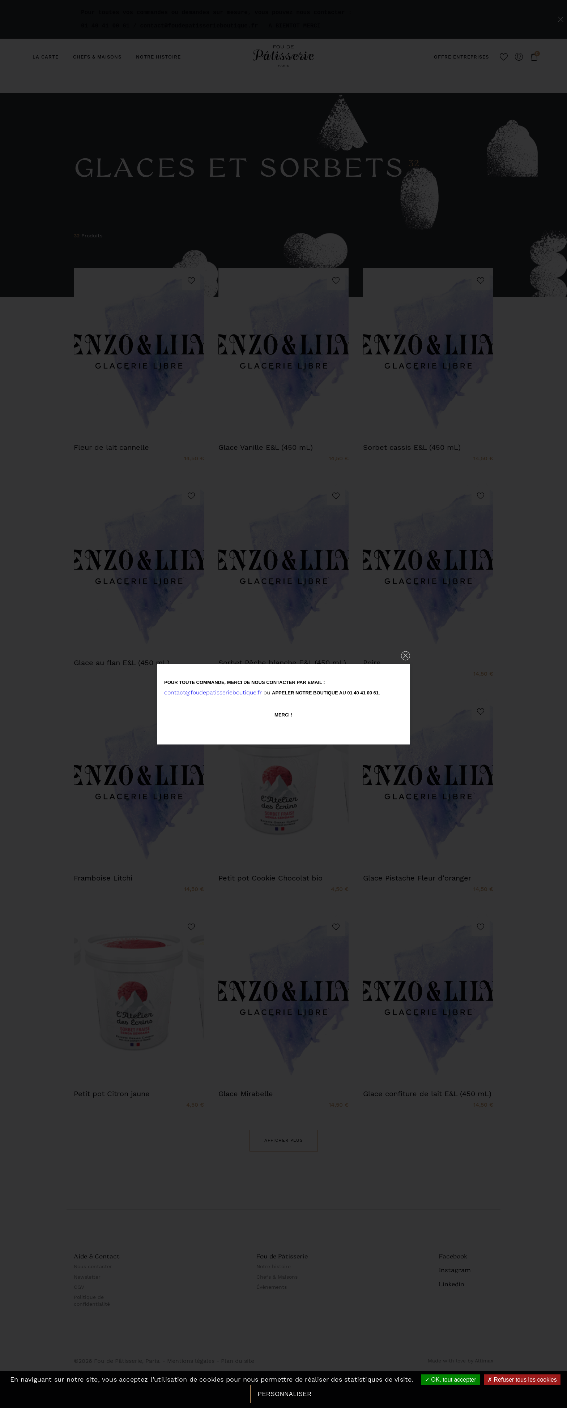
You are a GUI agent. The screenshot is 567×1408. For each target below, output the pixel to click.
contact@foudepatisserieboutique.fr (213, 692)
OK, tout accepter (450, 1380)
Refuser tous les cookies (522, 1380)
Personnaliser (285, 1394)
